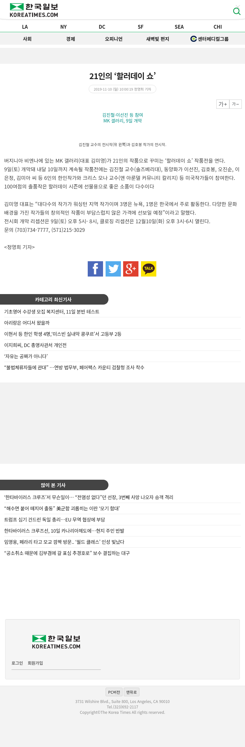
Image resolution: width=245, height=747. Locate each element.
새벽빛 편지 (157, 38)
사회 (27, 38)
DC (102, 26)
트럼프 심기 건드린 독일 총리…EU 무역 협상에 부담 (54, 519)
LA (25, 26)
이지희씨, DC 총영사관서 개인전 (35, 345)
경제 (70, 38)
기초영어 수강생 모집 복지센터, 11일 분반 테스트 (51, 311)
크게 (222, 104)
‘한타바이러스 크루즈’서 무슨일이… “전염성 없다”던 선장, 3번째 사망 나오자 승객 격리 (88, 497)
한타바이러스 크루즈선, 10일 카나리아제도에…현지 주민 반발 (64, 530)
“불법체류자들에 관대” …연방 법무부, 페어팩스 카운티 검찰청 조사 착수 (74, 367)
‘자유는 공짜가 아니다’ (26, 356)
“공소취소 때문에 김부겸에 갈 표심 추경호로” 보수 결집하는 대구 (67, 553)
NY (63, 26)
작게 (235, 104)
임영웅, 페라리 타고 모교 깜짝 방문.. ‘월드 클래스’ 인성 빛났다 (64, 541)
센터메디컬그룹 (209, 38)
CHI (217, 26)
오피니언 (113, 38)
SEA (179, 26)
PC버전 (114, 692)
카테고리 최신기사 (53, 299)
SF (141, 26)
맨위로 (131, 692)
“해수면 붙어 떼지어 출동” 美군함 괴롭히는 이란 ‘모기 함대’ (62, 508)
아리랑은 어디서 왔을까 (26, 322)
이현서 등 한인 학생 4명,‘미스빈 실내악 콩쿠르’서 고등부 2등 (63, 333)
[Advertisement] (122, 422)
